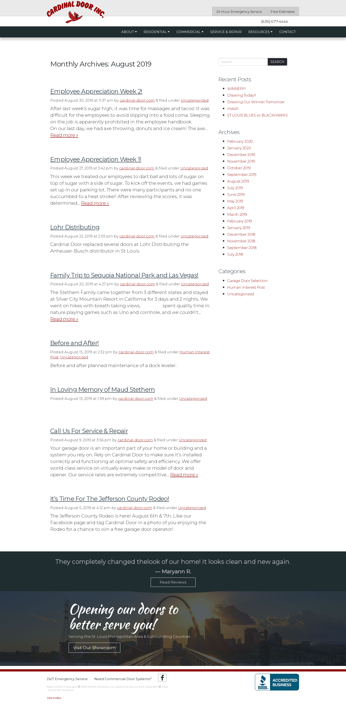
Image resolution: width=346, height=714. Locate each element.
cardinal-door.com (137, 100)
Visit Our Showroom (94, 647)
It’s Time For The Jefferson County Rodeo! (109, 498)
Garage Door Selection (247, 280)
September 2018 (241, 247)
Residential (157, 32)
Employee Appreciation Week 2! (96, 91)
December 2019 (241, 154)
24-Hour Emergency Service (239, 12)
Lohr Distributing (75, 227)
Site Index (54, 698)
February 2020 (240, 141)
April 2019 (235, 208)
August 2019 (238, 181)
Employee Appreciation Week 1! (95, 159)
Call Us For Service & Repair (89, 431)
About (129, 32)
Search (277, 62)
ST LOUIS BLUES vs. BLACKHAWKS (257, 115)
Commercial (190, 32)
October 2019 (238, 168)
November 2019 (241, 161)
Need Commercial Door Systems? (123, 679)
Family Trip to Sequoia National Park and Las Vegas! (124, 275)
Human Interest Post (246, 287)
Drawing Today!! (241, 95)
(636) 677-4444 (274, 21)
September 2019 (241, 174)
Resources (260, 32)
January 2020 (239, 148)
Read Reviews (173, 582)
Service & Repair (226, 32)
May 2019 (235, 201)
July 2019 (235, 188)
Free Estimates (283, 12)
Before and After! (74, 343)
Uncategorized (195, 100)
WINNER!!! (236, 88)
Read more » (64, 135)
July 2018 (235, 254)
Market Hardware (62, 690)
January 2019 (238, 228)
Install (232, 108)
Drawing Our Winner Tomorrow (255, 102)
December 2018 (241, 234)
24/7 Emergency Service (67, 679)
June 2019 (235, 194)
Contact (287, 32)
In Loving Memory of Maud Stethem (102, 389)
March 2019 (237, 214)
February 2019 (239, 221)
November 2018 (241, 241)
